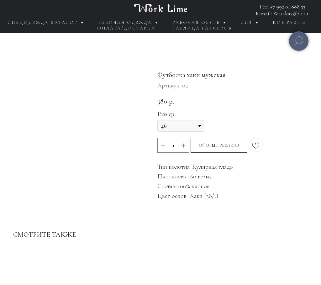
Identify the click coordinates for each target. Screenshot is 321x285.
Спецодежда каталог (43, 22)
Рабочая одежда (126, 22)
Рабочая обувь (197, 22)
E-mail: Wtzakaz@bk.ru (282, 13)
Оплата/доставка (126, 28)
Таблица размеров (202, 28)
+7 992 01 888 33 (287, 6)
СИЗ (247, 22)
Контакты (289, 22)
